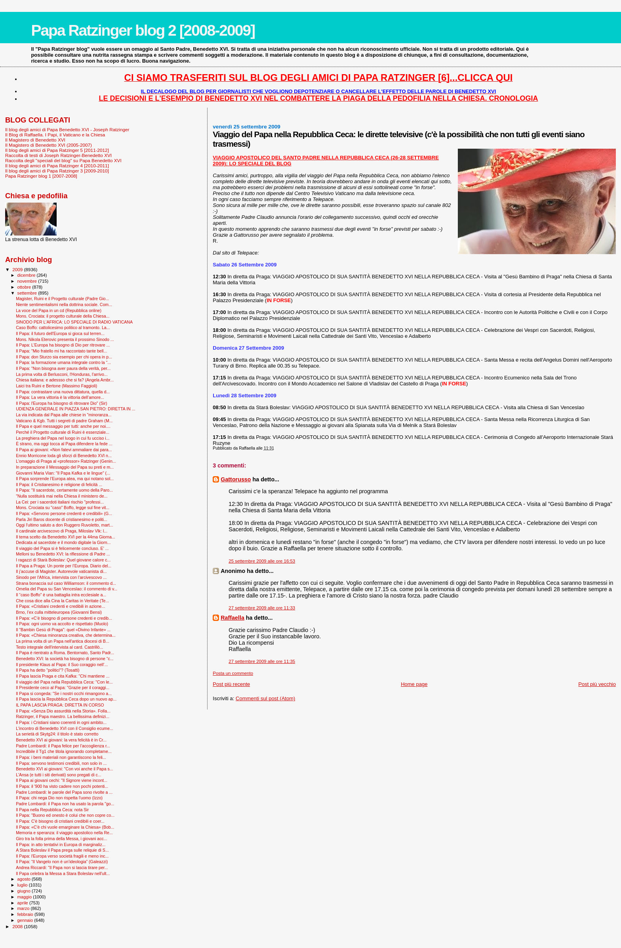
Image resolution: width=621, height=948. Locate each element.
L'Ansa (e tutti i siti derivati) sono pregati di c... (58, 774)
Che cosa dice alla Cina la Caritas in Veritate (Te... (62, 600)
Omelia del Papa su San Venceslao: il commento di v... (66, 588)
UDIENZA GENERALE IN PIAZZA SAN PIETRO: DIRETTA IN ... (75, 408)
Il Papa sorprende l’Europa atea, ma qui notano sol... (65, 478)
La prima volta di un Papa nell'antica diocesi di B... (62, 641)
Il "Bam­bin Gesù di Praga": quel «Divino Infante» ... (63, 629)
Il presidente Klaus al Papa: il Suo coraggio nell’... (62, 664)
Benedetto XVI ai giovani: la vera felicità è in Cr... (61, 739)
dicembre (27, 275)
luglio (23, 885)
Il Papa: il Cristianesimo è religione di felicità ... (59, 484)
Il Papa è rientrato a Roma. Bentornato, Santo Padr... (65, 652)
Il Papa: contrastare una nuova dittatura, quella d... (63, 391)
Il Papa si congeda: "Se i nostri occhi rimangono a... (64, 693)
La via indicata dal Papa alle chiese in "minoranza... (63, 414)
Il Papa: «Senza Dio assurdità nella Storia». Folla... (63, 711)
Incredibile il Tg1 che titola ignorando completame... (63, 751)
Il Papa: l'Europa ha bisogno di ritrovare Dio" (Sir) (61, 403)
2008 (18, 926)
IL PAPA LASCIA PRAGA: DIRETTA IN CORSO (60, 705)
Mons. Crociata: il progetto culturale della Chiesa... (62, 316)
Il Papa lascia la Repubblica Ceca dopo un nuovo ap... (66, 699)
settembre (27, 293)
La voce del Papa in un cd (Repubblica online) (58, 310)
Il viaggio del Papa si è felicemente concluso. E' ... (62, 548)
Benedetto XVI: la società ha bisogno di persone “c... (64, 658)
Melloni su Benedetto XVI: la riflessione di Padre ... (63, 554)
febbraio (25, 914)
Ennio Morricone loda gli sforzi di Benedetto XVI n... (64, 455)
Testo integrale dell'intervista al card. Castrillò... (59, 647)
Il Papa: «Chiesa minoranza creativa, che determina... (66, 635)
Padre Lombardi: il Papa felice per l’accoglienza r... (63, 745)
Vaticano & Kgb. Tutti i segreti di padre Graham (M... (64, 420)
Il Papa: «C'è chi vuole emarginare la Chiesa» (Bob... (65, 827)
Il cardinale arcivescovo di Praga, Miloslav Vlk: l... (61, 531)
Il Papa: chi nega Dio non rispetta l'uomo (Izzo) (59, 797)
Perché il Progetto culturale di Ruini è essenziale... (62, 432)
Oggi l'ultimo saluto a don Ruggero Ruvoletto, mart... (64, 525)
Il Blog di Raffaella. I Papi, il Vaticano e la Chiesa (55, 134)
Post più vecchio (597, 684)
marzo (24, 908)
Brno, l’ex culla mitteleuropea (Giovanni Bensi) (59, 612)
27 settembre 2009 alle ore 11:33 (262, 607)
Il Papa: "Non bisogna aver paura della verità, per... (63, 368)
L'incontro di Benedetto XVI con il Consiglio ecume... (64, 728)
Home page (414, 684)
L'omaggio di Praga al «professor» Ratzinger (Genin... (66, 461)
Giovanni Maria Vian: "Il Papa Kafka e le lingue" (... (63, 473)
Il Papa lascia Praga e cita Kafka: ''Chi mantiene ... (62, 676)
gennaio (25, 920)
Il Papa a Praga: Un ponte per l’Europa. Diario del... (63, 565)
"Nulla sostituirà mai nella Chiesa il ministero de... (61, 496)
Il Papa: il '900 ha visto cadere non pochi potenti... (62, 786)
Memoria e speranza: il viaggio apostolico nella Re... (64, 832)
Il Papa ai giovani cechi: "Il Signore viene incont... (61, 780)
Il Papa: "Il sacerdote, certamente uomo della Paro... (64, 490)
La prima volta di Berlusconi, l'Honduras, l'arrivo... (62, 374)
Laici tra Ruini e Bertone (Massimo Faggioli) (56, 385)
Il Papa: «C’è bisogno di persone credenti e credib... (64, 618)
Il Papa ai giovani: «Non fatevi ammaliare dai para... (64, 449)
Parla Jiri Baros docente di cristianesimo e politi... (61, 519)
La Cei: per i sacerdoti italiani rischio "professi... (60, 502)
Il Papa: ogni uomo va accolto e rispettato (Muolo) (62, 623)
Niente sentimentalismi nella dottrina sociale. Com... (64, 304)
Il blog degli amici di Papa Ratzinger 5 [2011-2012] (57, 150)
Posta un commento (233, 673)
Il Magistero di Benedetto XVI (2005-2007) (48, 144)
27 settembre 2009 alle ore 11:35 (262, 661)
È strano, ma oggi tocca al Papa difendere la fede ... (64, 443)
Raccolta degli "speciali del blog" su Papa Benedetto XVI (63, 160)
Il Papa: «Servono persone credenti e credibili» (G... (64, 513)
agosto (24, 879)
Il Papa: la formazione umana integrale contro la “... (63, 362)
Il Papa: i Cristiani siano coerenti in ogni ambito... (61, 722)
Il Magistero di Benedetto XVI (35, 139)
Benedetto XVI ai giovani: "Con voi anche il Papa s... (64, 768)
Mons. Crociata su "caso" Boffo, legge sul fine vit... (62, 507)
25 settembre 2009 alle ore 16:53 (262, 561)
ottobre (24, 287)
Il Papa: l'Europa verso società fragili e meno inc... (62, 856)
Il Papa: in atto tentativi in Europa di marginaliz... (60, 844)
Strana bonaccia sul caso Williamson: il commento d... (66, 583)
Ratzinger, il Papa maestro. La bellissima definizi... (62, 716)
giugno (24, 891)
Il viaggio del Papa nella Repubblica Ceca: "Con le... (64, 682)
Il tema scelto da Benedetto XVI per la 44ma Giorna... (65, 536)
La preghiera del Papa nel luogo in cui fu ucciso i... (62, 438)
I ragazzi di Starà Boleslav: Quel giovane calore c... (63, 559)
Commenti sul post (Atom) (265, 698)
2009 (18, 269)
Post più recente (231, 684)
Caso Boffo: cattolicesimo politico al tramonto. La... (63, 327)
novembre (27, 281)
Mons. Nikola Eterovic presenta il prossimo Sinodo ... (65, 339)
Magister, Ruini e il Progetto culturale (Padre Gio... (62, 298)
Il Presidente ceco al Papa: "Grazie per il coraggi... (62, 687)
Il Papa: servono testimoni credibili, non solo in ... (61, 763)
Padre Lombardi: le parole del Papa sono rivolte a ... (64, 792)
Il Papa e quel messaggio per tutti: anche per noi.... (63, 426)
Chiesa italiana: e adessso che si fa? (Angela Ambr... (65, 379)
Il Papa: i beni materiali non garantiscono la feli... (61, 757)
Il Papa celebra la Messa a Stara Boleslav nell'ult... (63, 873)
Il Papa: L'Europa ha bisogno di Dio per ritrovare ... (63, 345)
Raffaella (232, 618)
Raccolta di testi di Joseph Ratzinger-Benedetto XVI (58, 155)
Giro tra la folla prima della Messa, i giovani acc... (61, 838)
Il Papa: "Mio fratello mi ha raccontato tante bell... (61, 351)
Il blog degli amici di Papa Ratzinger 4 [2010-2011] (57, 165)
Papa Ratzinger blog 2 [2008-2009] (143, 30)
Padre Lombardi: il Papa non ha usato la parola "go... (65, 803)
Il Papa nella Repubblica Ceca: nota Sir (52, 809)
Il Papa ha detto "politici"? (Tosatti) (47, 670)
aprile (23, 902)
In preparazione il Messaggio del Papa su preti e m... (65, 467)
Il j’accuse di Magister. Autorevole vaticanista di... (61, 571)
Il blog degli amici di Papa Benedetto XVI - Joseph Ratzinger (67, 129)
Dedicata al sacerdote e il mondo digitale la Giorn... (63, 542)
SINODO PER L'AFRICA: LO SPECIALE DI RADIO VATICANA (74, 322)
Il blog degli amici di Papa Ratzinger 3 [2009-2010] (57, 170)
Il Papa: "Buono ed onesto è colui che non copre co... (65, 815)
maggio (25, 896)
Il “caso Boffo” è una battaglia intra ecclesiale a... (61, 594)
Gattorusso (236, 479)
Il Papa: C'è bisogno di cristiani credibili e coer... (60, 821)
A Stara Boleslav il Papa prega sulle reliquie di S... (62, 850)
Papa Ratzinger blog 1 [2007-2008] (41, 175)
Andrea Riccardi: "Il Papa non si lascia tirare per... (62, 867)
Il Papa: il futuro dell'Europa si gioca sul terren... (60, 333)
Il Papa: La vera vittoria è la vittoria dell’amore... (60, 397)
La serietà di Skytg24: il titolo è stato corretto (57, 734)
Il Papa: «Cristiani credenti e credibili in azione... (60, 606)
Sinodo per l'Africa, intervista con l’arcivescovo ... (61, 577)
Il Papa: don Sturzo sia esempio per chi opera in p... (64, 356)
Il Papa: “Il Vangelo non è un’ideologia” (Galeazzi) (62, 861)
